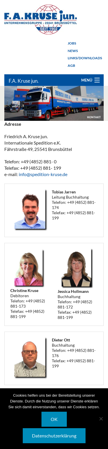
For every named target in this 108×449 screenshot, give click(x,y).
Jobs (72, 43)
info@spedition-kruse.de (43, 174)
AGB (71, 65)
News (73, 51)
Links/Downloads (85, 58)
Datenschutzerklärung (54, 435)
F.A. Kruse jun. (24, 81)
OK (54, 419)
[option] (54, 103)
